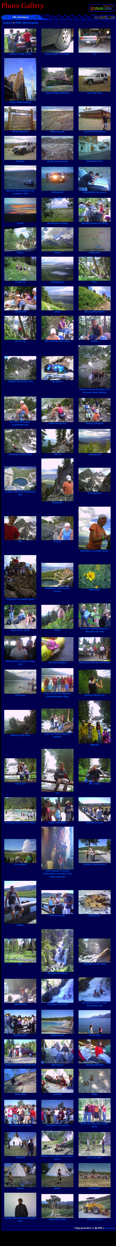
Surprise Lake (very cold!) (20, 380)
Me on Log (20, 340)
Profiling (20, 160)
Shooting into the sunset (95, 191)
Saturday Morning (95, 1064)
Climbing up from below (95, 963)
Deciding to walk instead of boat (95, 661)
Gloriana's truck (95, 1218)
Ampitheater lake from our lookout (57, 588)
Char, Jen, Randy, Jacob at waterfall (57, 734)
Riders (20, 251)
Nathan (95, 340)
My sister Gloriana (57, 661)
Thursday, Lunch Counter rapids (20, 821)
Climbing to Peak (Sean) (20, 453)
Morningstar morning (57, 222)
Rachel (20, 1187)
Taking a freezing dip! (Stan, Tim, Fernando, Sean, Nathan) (95, 389)
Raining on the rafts (20, 734)
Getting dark (57, 191)
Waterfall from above (57, 972)
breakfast (57, 1093)
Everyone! (95, 1187)
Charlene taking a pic (95, 694)
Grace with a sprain (20, 629)
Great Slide (20, 1093)
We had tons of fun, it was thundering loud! (95, 1003)
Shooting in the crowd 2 (57, 1124)
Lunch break (20, 310)
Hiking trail (95, 251)
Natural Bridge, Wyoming (57, 92)
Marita (57, 1187)
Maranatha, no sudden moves (95, 550)
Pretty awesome (20, 130)
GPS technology (57, 914)
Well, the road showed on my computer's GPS (20, 191)
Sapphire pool (20, 1034)
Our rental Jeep (95, 92)
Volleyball (20, 1156)
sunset (20, 222)
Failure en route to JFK (20, 53)
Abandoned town (95, 160)
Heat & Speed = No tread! (57, 53)
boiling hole (95, 914)
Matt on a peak (57, 130)
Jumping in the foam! (57, 1003)
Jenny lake (20, 694)
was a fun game (95, 1156)
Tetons (57, 251)
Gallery (7, 22)
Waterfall (95, 744)
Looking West (95, 492)
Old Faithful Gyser (95, 821)
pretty (57, 310)
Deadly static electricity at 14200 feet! (20, 1218)
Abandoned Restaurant (95, 130)
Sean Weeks (109, 1228)
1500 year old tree (57, 1218)
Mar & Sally (95, 782)
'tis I (57, 792)
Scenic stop (95, 1034)
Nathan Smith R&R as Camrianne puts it (57, 1156)
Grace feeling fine (57, 422)
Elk (20, 963)
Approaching (20, 1003)
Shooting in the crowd (20, 1124)
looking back (57, 281)
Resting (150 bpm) (95, 422)
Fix (95, 53)
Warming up (57, 1064)
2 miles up (20, 281)
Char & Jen (20, 782)
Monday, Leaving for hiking (95, 222)
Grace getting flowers (95, 310)
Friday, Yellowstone (57, 821)
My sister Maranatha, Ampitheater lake (20, 422)
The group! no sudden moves (20, 598)
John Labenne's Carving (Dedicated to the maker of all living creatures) (57, 873)
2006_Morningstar (26, 22)
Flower (57, 629)
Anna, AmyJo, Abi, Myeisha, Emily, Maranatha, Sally (57, 694)
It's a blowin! (20, 863)
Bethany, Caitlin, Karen (95, 863)
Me (20, 540)
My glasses (57, 380)
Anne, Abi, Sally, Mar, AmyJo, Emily (95, 1124)
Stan (95, 281)
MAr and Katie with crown (57, 340)
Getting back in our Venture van (20, 1064)
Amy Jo (57, 453)
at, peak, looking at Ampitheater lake (20, 492)
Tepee (95, 1093)
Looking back (95, 453)
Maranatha (57, 501)
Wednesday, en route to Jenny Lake (20, 661)
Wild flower (95, 589)
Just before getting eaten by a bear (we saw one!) (95, 629)
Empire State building (20, 101)
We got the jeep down (57, 160)
